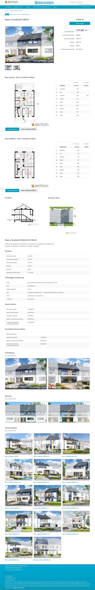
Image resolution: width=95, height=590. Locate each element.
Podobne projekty (25, 14)
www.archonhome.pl (10, 580)
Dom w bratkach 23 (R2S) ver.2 (70, 534)
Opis (15, 14)
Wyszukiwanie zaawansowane (84, 4)
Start (7, 14)
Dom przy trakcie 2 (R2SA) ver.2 (42, 560)
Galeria (18, 14)
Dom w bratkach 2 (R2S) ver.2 (41, 456)
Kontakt (55, 7)
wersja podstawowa (12, 129)
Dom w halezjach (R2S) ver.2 (69, 456)
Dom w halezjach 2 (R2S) (11, 456)
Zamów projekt (80, 23)
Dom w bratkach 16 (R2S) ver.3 (70, 508)
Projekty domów (18, 7)
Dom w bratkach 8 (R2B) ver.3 (70, 482)
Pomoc (27, 7)
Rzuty (11, 14)
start (6, 10)
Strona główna (8, 7)
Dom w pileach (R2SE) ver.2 (12, 560)
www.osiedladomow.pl (10, 578)
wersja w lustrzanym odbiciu (28, 129)
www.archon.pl (8, 576)
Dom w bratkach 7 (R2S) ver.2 (13, 482)
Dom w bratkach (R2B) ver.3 (41, 508)
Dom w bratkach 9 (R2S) (16, 10)
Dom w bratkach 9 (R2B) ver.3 (13, 508)
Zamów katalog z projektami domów (42, 7)
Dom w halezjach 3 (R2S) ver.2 (41, 482)
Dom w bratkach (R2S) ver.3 (12, 534)
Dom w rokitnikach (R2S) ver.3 (42, 534)
